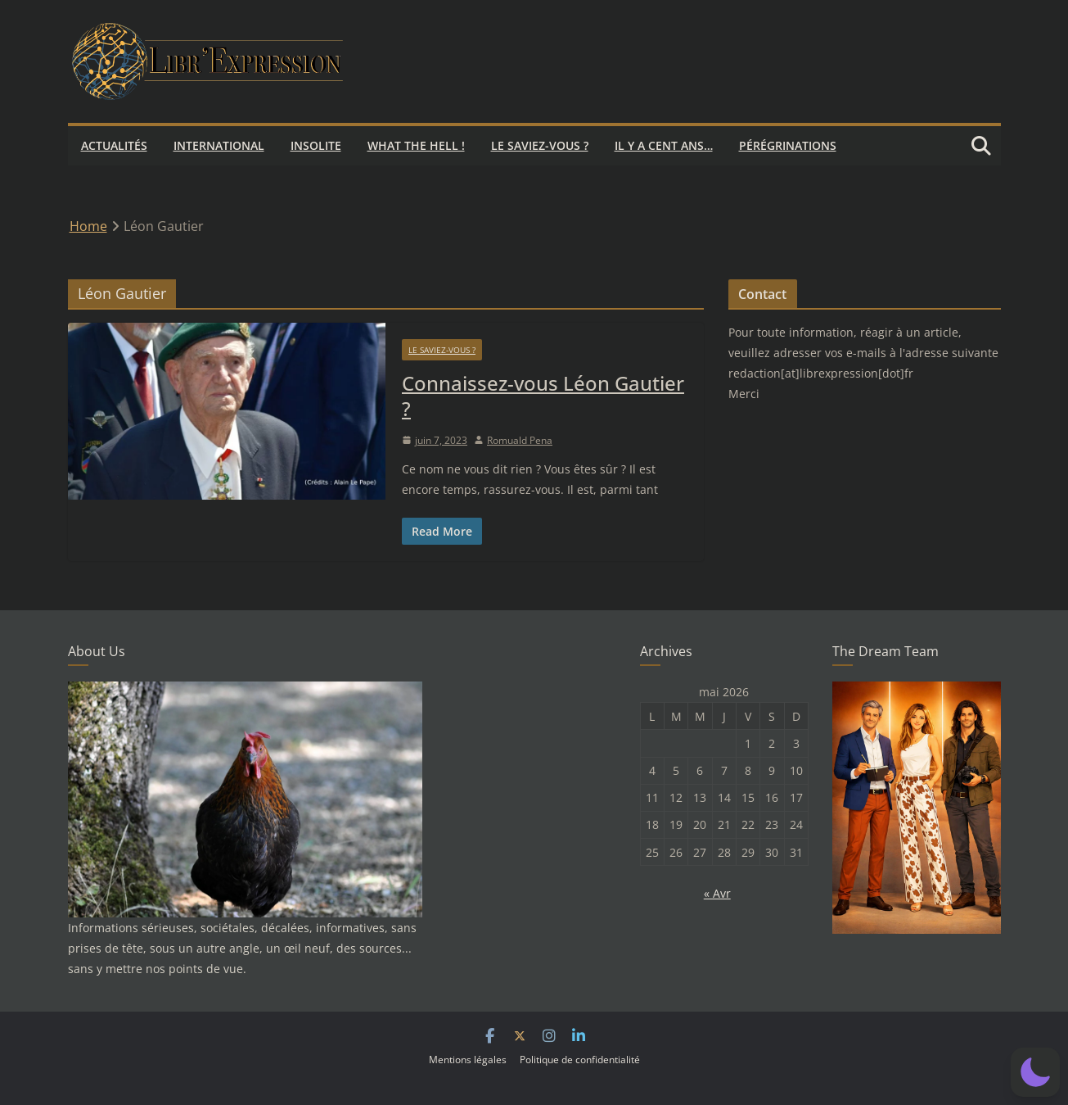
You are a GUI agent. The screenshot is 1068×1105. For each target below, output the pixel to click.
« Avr (717, 893)
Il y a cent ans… (664, 145)
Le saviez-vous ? (539, 145)
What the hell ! (416, 145)
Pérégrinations (787, 145)
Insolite (316, 145)
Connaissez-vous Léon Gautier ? (543, 395)
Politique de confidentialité (580, 1060)
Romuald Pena (519, 440)
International (218, 145)
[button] (1035, 1072)
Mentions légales (468, 1060)
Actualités (114, 145)
